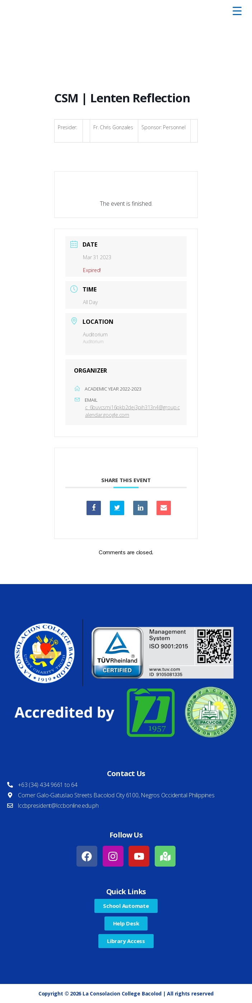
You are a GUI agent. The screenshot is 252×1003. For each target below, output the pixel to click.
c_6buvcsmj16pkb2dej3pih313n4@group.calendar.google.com (132, 411)
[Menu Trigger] (237, 11)
